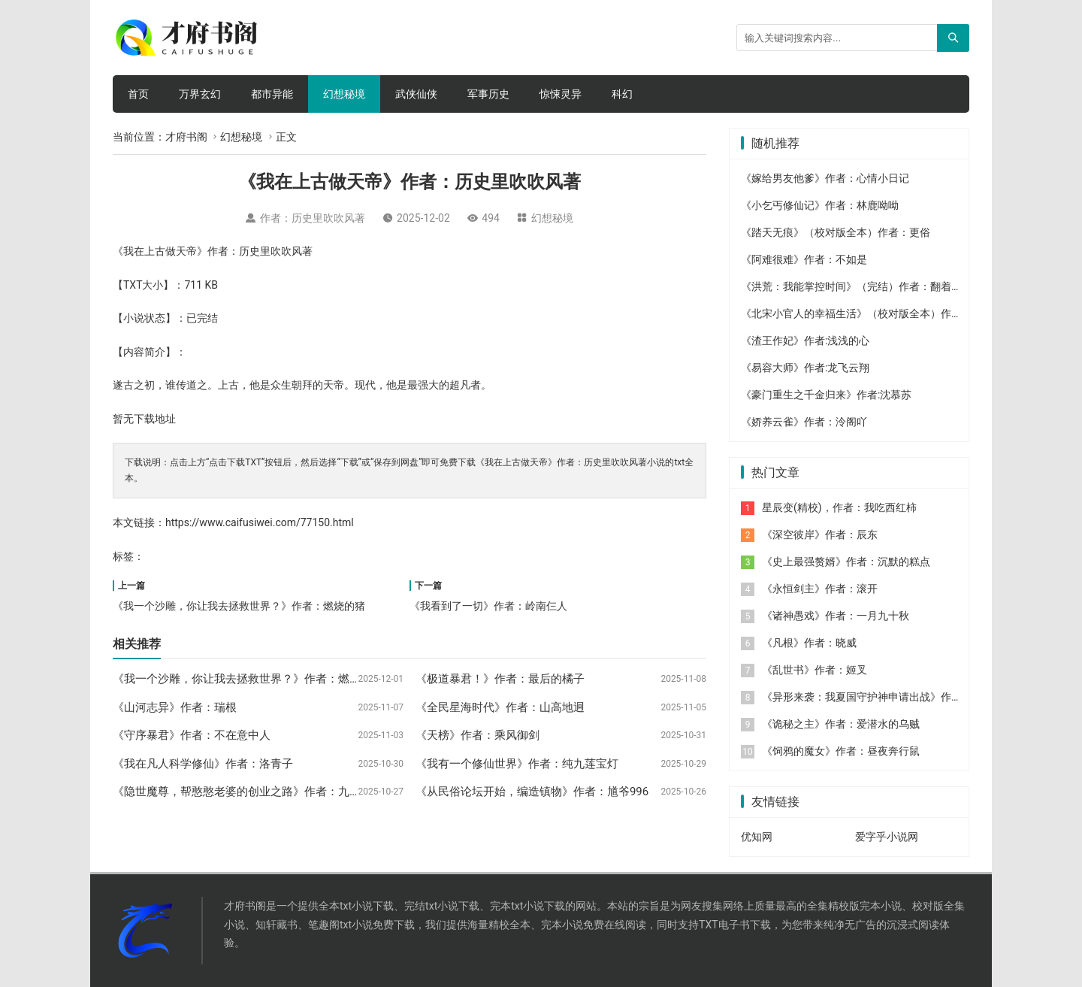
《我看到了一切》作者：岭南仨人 (488, 606)
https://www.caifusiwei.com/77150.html (259, 522)
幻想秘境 (344, 94)
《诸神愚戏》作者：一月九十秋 (835, 616)
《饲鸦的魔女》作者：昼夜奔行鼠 (841, 751)
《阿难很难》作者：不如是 (804, 259)
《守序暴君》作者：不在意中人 (191, 735)
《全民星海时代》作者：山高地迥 (500, 707)
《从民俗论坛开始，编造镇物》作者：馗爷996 (532, 791)
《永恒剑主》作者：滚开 (820, 589)
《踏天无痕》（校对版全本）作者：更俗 (835, 232)
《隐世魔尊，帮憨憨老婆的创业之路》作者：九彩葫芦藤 (253, 791)
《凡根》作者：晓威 (809, 643)
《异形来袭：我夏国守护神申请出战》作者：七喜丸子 (888, 697)
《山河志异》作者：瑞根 (175, 707)
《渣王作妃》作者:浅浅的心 (805, 341)
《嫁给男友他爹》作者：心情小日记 (825, 178)
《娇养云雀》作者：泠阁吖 (804, 422)
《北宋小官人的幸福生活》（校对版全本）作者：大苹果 (872, 313)
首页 (138, 94)
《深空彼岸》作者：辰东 (820, 534)
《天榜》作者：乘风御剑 (477, 735)
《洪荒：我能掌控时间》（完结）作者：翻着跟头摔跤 (867, 286)
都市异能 (272, 94)
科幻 (622, 94)
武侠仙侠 (416, 94)
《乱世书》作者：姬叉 (814, 670)
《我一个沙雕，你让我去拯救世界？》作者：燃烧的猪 (239, 606)
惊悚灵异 (560, 94)
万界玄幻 (200, 94)
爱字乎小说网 (886, 837)
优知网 (756, 837)
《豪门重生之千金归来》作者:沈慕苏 (826, 395)
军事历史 (488, 94)
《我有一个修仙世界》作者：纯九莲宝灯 (517, 764)
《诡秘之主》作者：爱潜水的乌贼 (841, 724)
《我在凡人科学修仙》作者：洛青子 (203, 764)
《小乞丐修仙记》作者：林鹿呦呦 (820, 205)
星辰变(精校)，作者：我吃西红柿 (839, 507)
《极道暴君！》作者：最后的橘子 (500, 679)
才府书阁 (186, 137)
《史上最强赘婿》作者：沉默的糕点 (846, 562)
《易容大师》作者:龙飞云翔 (805, 368)
